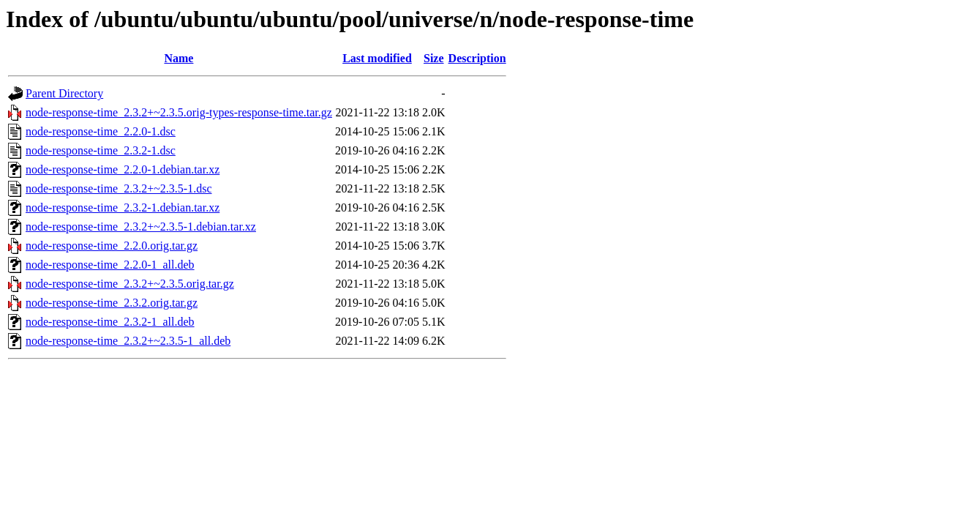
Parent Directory (64, 93)
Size (434, 58)
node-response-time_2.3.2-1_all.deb (110, 321)
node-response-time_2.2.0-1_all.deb (110, 264)
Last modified (377, 58)
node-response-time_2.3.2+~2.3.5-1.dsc (119, 188)
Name (178, 58)
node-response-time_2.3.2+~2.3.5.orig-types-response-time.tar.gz (179, 112)
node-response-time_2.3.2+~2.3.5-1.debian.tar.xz (141, 226)
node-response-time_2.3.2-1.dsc (101, 150)
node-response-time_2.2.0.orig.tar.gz (112, 245)
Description (477, 58)
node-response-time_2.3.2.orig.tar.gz (112, 302)
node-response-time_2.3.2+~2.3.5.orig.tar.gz (130, 283)
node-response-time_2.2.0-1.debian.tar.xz (122, 169)
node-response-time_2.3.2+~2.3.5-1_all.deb (128, 340)
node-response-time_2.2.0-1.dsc (101, 131)
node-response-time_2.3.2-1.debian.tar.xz (122, 207)
